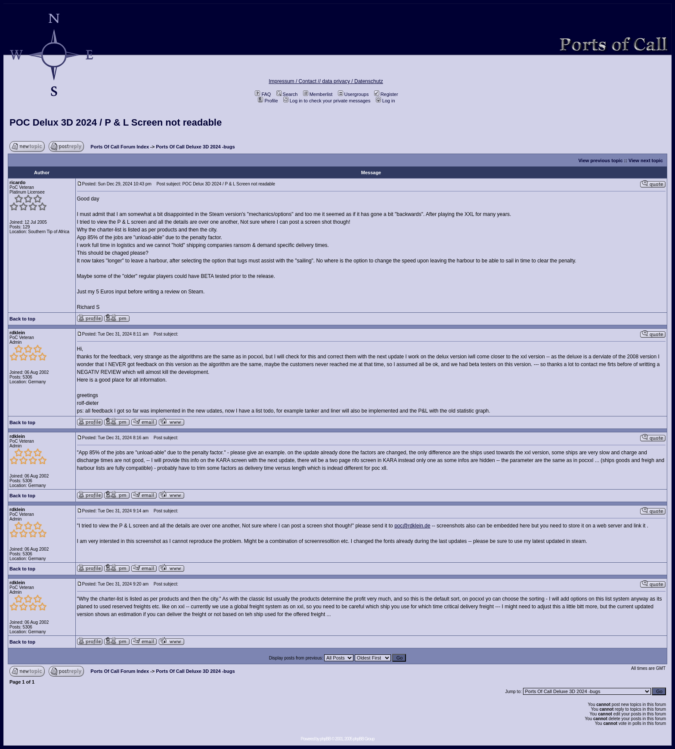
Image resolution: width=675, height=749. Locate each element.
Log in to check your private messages (327, 100)
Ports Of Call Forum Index (119, 146)
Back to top (22, 318)
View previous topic (600, 160)
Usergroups (353, 94)
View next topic (646, 160)
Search (287, 94)
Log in (385, 100)
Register (386, 94)
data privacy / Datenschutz (352, 81)
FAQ (263, 94)
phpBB (325, 739)
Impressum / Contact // (295, 81)
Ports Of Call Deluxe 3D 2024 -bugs (195, 146)
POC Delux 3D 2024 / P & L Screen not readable (115, 122)
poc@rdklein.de (412, 526)
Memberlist (318, 94)
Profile (268, 100)
